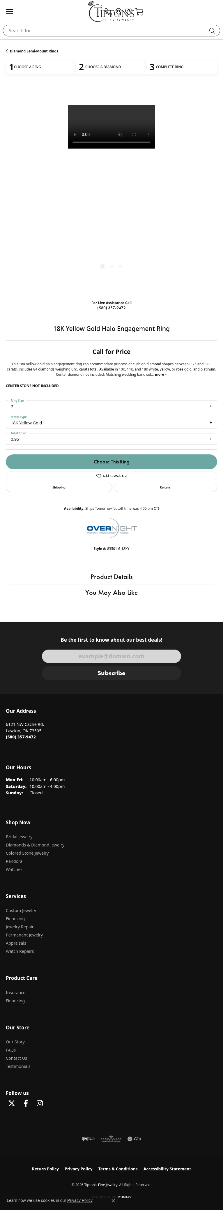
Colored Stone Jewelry (27, 853)
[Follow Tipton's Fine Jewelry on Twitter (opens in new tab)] (11, 1103)
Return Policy (45, 1169)
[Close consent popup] (113, 1200)
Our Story (15, 1042)
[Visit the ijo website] (88, 1139)
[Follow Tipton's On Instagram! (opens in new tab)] (39, 1103)
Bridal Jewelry (19, 836)
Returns (165, 487)
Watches (14, 869)
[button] (139, 11)
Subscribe (111, 673)
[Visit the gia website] (134, 1139)
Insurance (15, 992)
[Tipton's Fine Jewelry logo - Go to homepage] (112, 11)
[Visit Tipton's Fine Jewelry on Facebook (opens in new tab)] (25, 1103)
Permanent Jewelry (24, 935)
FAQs (11, 1050)
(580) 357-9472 (111, 308)
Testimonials (18, 1066)
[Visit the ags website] (111, 1139)
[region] (111, 192)
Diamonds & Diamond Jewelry (35, 845)
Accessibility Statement (167, 1169)
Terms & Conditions (118, 1169)
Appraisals (16, 943)
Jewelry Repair (20, 926)
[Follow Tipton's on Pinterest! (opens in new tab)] (53, 1103)
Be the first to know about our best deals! (111, 640)
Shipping (59, 487)
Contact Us (16, 1058)
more (161, 374)
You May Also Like (111, 592)
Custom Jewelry (21, 910)
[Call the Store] (21, 737)
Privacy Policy (78, 1169)
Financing (15, 918)
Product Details (112, 577)
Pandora (14, 861)
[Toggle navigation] (12, 11)
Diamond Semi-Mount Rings (34, 51)
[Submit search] (213, 30)
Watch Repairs (20, 951)
